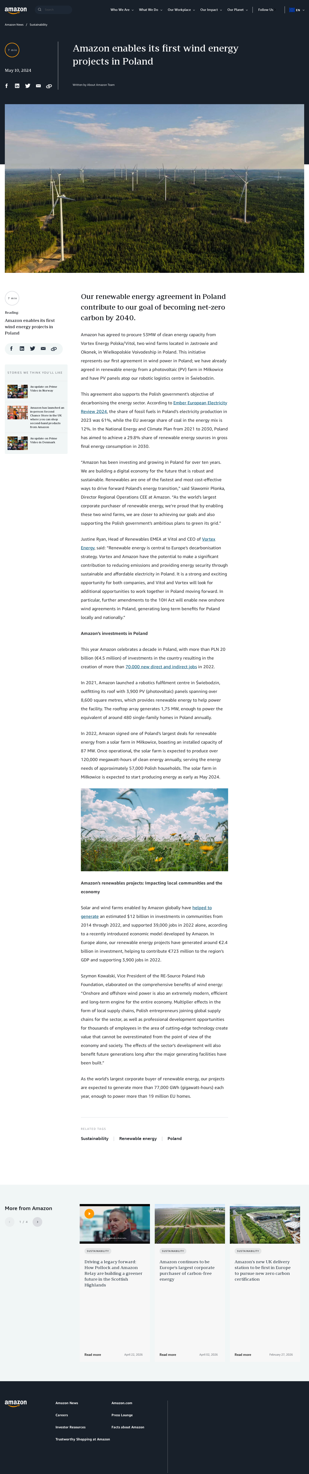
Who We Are (120, 9)
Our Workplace (179, 9)
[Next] (37, 1222)
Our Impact (209, 9)
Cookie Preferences (120, 1447)
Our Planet (235, 9)
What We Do (148, 9)
